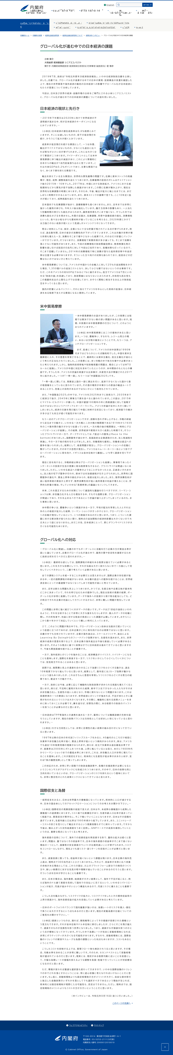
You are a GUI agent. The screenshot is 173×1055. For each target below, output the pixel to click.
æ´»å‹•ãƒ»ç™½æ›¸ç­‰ (120, 12)
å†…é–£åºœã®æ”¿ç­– (36, 11)
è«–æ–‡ (139, 27)
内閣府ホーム (24, 35)
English (110, 5)
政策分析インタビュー (93, 35)
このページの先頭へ (121, 1003)
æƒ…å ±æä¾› (145, 11)
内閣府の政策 (37, 35)
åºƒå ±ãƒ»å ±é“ (92, 10)
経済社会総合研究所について (73, 35)
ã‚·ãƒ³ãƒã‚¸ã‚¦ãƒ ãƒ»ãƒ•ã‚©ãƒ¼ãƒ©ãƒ (96, 27)
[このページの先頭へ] (165, 1047)
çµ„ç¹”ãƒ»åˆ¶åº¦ (64, 10)
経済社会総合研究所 (52, 35)
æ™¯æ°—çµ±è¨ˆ (63, 27)
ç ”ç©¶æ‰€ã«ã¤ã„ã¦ (69, 23)
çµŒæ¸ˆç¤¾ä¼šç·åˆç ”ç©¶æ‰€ (40, 25)
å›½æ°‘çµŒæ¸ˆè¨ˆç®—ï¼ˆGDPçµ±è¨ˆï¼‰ (109, 23)
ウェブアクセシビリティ (78, 1025)
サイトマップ (99, 1025)
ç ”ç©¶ (125, 27)
